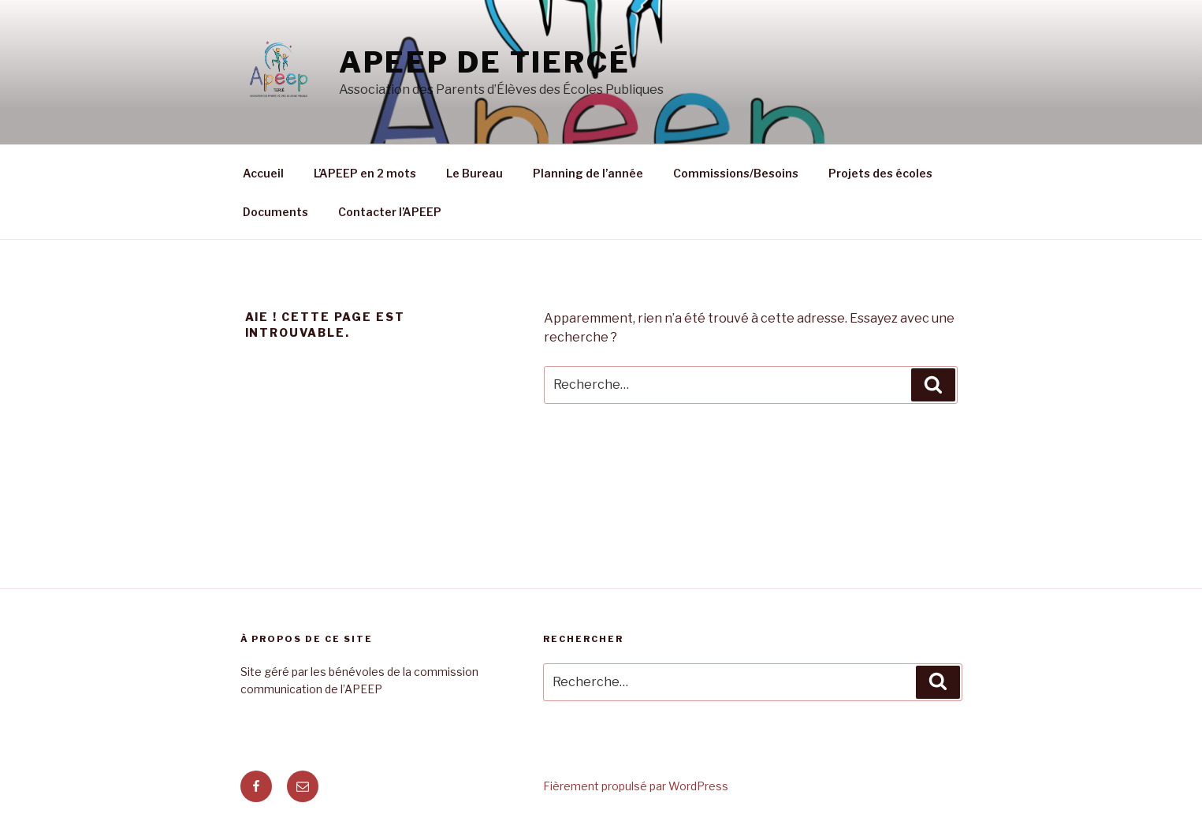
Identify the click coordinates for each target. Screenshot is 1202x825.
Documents (275, 211)
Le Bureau (474, 173)
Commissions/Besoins (735, 173)
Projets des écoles (880, 173)
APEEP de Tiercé (485, 62)
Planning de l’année (588, 173)
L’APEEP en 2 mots (365, 173)
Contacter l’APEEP (389, 211)
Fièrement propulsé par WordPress (635, 786)
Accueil (263, 173)
